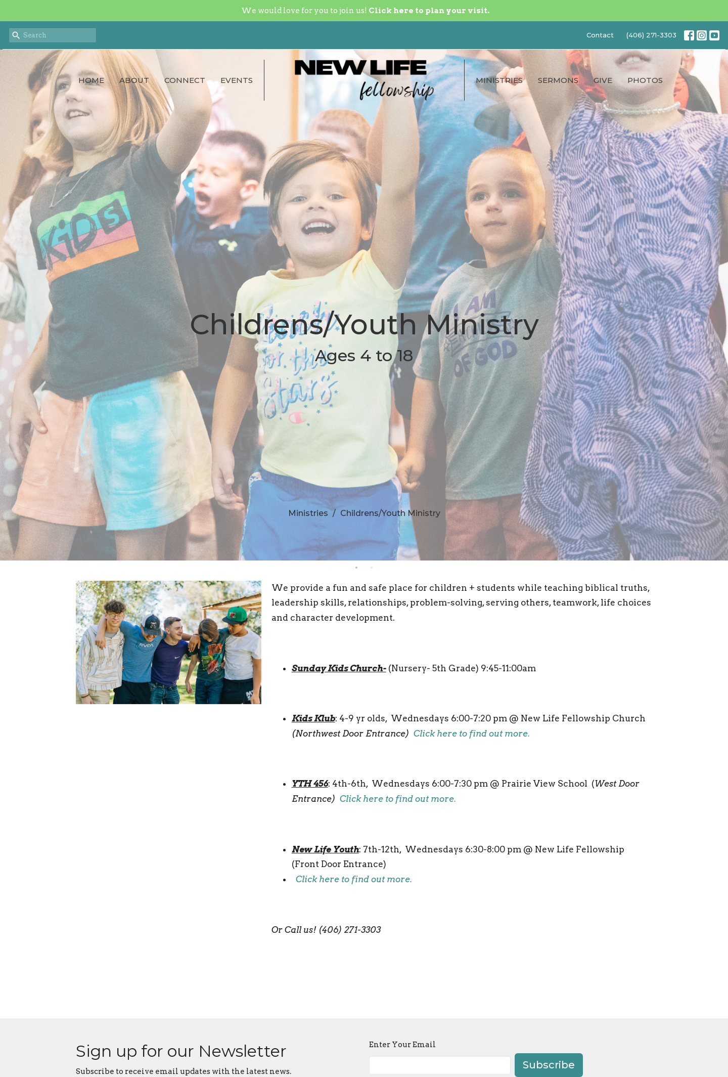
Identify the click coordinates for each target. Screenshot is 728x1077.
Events (236, 80)
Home (91, 80)
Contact (600, 35)
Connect (184, 80)
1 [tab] (356, 568)
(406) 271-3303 (651, 35)
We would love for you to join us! (365, 10)
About (134, 80)
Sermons (558, 80)
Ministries (499, 80)
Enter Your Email (402, 1044)
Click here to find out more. (472, 733)
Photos (645, 80)
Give (603, 80)
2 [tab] (372, 568)
